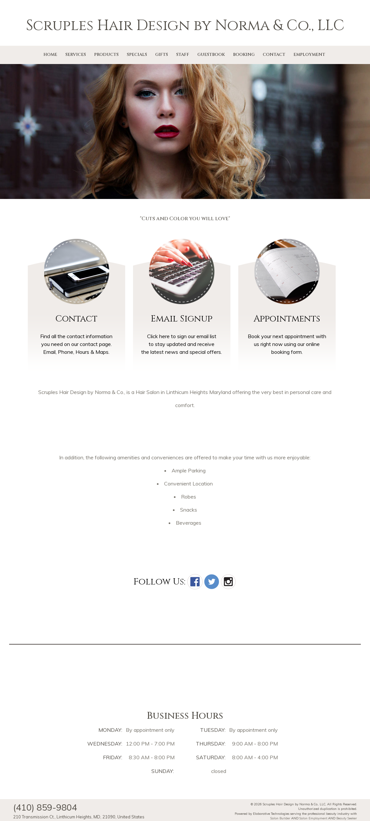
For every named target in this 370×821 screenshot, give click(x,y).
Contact (274, 54)
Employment (309, 54)
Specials (137, 54)
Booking (244, 54)
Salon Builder (280, 818)
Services (75, 54)
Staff (182, 54)
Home (50, 54)
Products (106, 54)
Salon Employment (313, 818)
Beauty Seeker (346, 818)
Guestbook (211, 54)
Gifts (161, 54)
